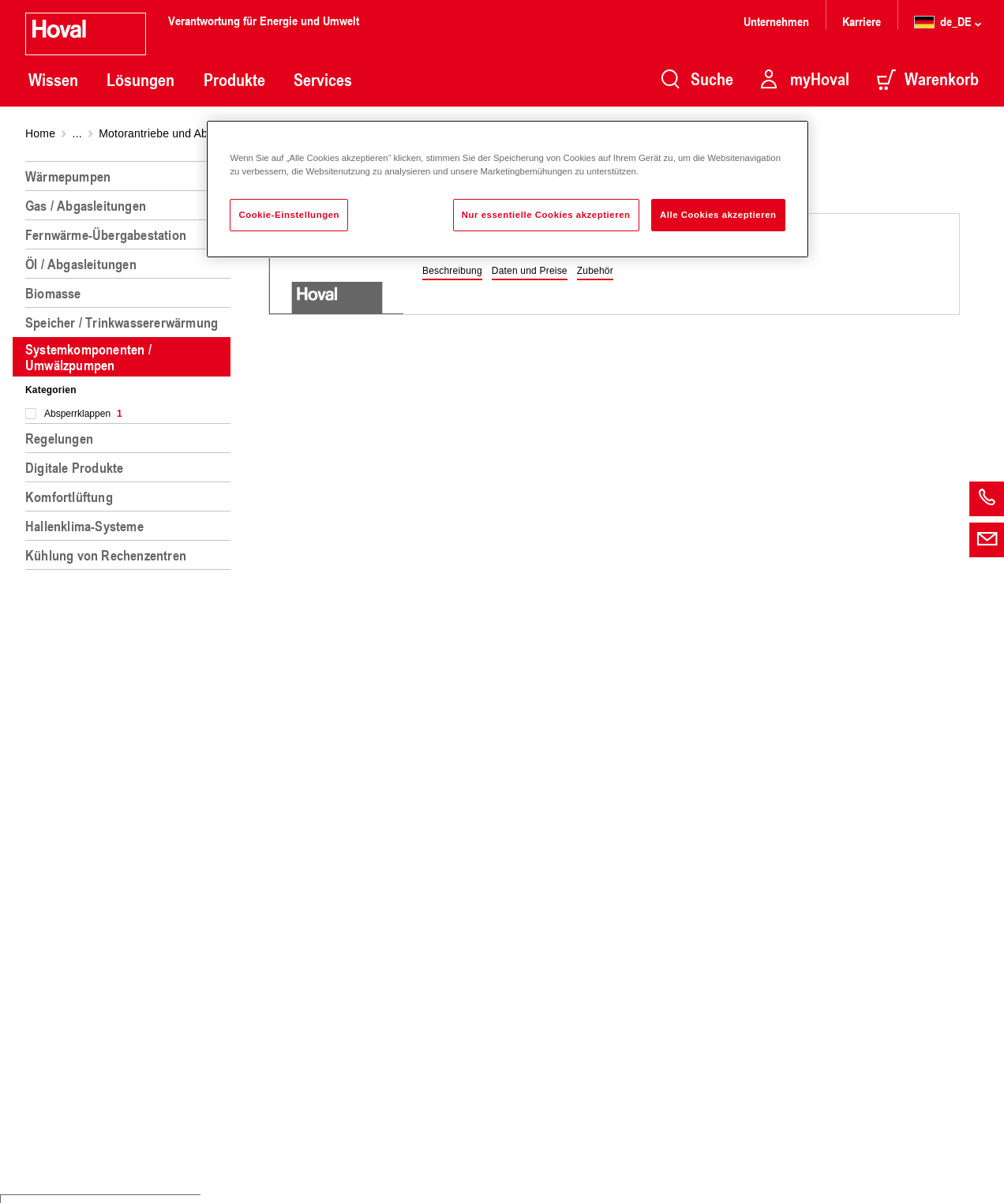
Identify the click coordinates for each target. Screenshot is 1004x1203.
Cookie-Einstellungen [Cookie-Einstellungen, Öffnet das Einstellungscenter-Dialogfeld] (288, 214)
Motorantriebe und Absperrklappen (186, 133)
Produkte (234, 80)
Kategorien (51, 389)
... (77, 133)
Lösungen (140, 80)
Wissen (53, 80)
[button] (452, 271)
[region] (131, 675)
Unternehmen (776, 21)
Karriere (861, 21)
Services (323, 80)
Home (40, 133)
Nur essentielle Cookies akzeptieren (546, 214)
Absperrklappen (83, 413)
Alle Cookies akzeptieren (718, 214)
